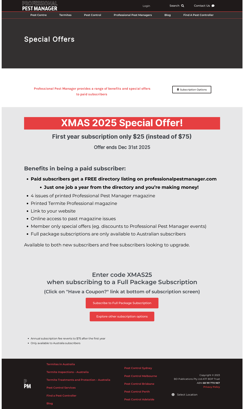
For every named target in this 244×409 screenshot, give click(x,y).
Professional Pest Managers (133, 15)
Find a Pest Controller (61, 395)
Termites (65, 15)
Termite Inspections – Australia (68, 372)
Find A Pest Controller (198, 15)
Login (146, 5)
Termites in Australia (61, 364)
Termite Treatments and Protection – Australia (78, 379)
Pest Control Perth (137, 391)
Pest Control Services (61, 387)
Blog (167, 15)
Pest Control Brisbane (139, 383)
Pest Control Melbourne (140, 376)
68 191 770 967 (211, 382)
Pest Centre (38, 15)
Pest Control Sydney (138, 368)
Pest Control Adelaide (139, 399)
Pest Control (92, 15)
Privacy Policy (211, 386)
